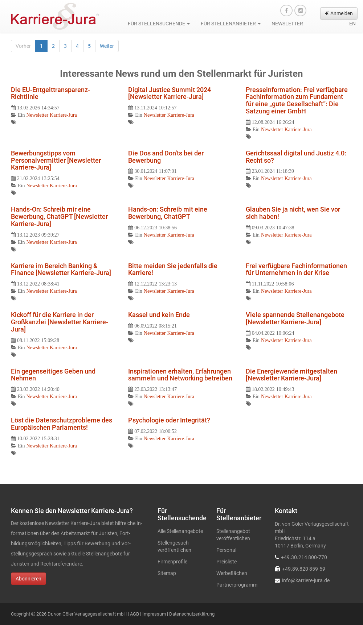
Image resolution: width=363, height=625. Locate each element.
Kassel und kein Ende (159, 314)
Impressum (154, 614)
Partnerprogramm (236, 585)
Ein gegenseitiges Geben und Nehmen (53, 374)
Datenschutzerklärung (192, 614)
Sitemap (167, 573)
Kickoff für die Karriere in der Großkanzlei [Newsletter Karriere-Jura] (59, 322)
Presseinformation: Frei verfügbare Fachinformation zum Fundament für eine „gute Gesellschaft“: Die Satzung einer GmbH (297, 100)
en (352, 23)
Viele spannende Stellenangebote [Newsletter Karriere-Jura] (295, 318)
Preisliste (226, 561)
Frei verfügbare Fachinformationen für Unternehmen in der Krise (296, 269)
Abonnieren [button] (28, 579)
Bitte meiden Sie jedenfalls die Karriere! (172, 269)
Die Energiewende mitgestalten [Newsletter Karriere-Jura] (291, 374)
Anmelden (339, 13)
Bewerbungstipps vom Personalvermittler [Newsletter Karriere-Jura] (56, 160)
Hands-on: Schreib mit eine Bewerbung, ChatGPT (167, 212)
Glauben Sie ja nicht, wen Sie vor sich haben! (293, 212)
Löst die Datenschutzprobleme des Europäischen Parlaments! (61, 423)
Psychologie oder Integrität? (169, 420)
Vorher (23, 46)
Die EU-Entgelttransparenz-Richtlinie (50, 93)
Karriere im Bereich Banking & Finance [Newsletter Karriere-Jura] (61, 269)
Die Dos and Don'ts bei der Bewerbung (166, 156)
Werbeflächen (231, 573)
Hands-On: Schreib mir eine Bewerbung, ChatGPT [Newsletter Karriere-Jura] (59, 216)
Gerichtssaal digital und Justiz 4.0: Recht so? (296, 156)
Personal (226, 550)
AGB (134, 614)
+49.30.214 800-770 (304, 557)
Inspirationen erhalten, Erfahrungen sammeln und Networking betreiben (180, 374)
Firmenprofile (172, 561)
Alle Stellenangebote (180, 531)
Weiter (107, 46)
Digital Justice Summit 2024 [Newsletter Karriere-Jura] (169, 93)
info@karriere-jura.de (306, 580)
